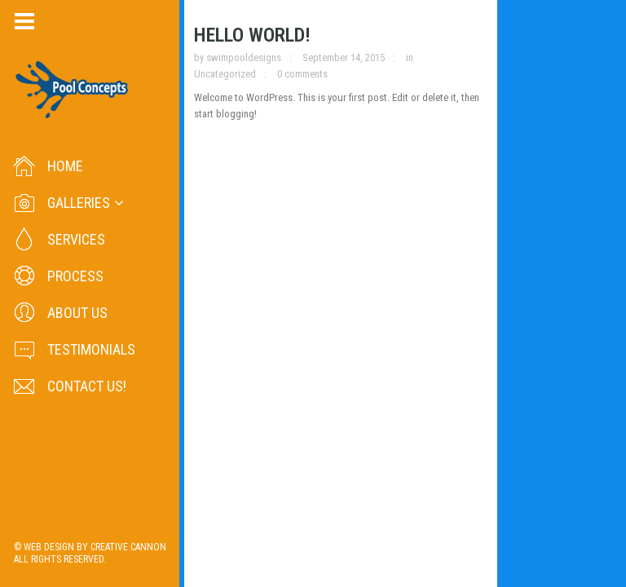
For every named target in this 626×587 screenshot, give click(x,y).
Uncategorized (452, 63)
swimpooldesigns (248, 63)
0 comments (529, 63)
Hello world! (257, 40)
